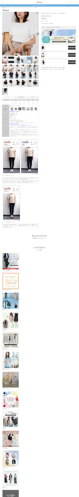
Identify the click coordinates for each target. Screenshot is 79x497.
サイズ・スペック (8, 97)
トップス (14, 7)
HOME (3, 7)
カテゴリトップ (8, 7)
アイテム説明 (20, 97)
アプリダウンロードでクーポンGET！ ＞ (39, 5)
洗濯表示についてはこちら (15, 111)
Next (38, 34)
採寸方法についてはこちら (15, 123)
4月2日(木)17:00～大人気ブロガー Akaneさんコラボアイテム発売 (53, 67)
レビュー (33, 97)
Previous (3, 34)
